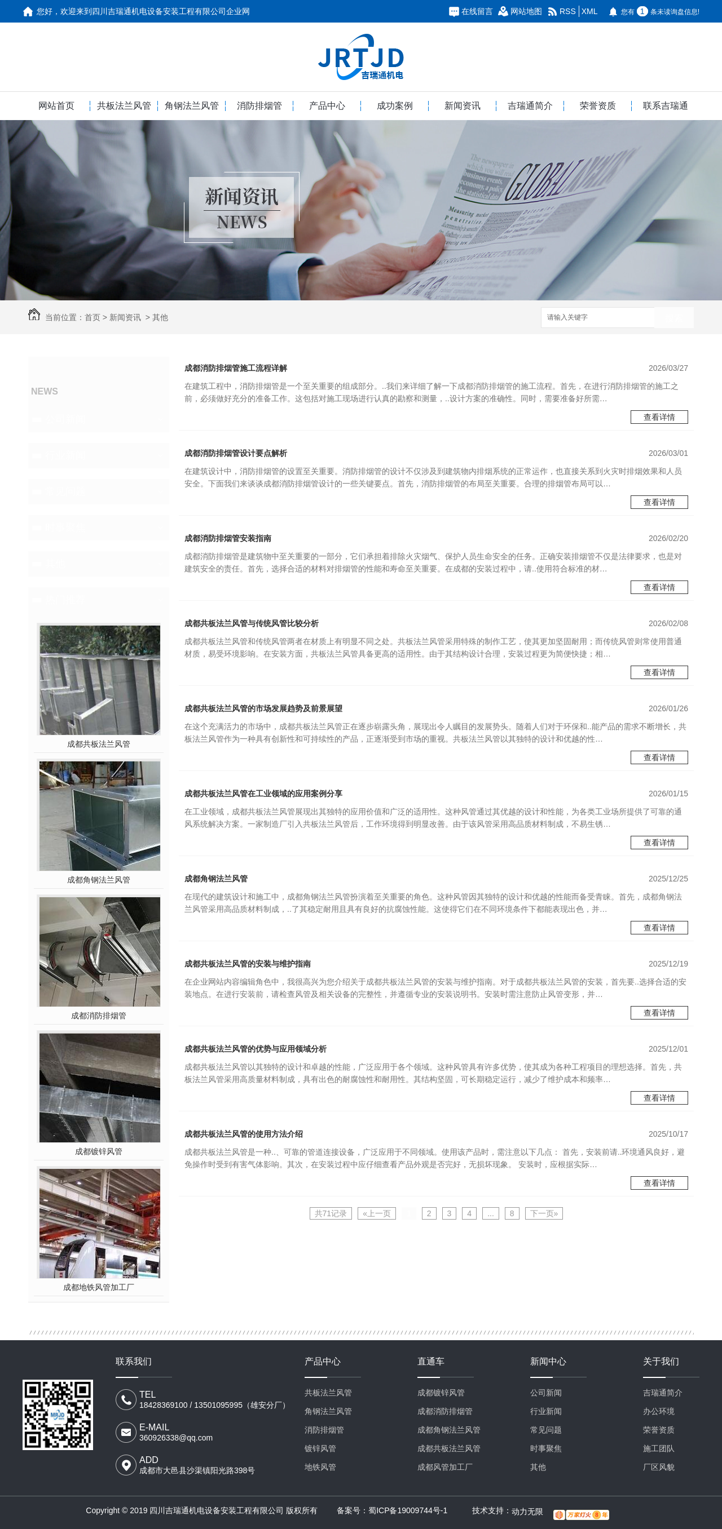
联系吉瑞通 (665, 105)
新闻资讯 (462, 105)
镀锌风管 (320, 1448)
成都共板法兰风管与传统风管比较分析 (251, 623)
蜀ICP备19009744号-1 (407, 1510)
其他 (160, 317)
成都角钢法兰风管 (98, 879)
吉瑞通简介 (530, 105)
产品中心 (327, 105)
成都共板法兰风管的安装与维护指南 (247, 963)
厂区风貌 (659, 1467)
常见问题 (65, 491)
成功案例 (395, 105)
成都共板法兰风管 (98, 743)
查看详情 (659, 417)
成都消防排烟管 (98, 1015)
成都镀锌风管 (98, 1151)
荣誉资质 (598, 105)
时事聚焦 (65, 527)
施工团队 (659, 1448)
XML (590, 11)
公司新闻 (65, 419)
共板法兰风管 (124, 105)
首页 (92, 317)
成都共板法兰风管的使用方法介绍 (243, 1133)
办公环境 (659, 1411)
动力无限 (527, 1511)
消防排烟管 (259, 105)
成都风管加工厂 (445, 1467)
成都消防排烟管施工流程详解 (235, 368)
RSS (568, 11)
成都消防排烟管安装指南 (227, 538)
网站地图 (526, 11)
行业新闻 (65, 455)
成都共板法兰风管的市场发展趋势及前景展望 (263, 708)
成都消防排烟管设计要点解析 (235, 453)
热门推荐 (65, 599)
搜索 (674, 318)
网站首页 (56, 105)
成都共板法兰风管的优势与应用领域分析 (255, 1048)
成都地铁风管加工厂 (98, 1287)
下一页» (544, 1213)
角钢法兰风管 (192, 105)
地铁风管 (320, 1467)
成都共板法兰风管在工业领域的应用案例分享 (263, 793)
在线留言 (477, 11)
